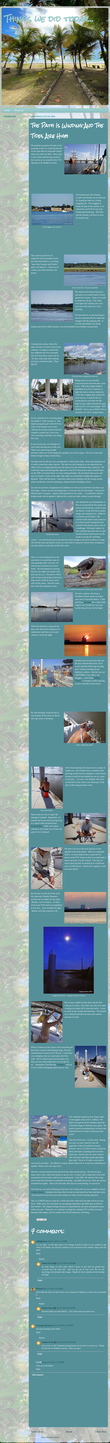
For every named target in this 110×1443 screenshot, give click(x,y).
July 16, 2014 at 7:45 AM (63, 1325)
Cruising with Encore (44, 1325)
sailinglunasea (41, 1241)
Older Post (100, 1431)
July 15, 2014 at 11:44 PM (53, 1289)
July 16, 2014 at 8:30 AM (65, 1263)
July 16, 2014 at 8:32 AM (65, 1308)
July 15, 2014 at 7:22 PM (57, 1241)
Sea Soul (87, 602)
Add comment (37, 1375)
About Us (19, 110)
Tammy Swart (47, 1263)
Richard (39, 1289)
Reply (38, 1253)
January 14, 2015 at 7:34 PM (53, 1362)
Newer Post (37, 1431)
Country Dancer (37, 1192)
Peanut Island (36, 826)
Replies (42, 1259)
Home (7, 110)
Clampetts (61, 1064)
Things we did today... (49, 19)
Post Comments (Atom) (50, 1437)
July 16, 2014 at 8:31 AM (65, 1342)
